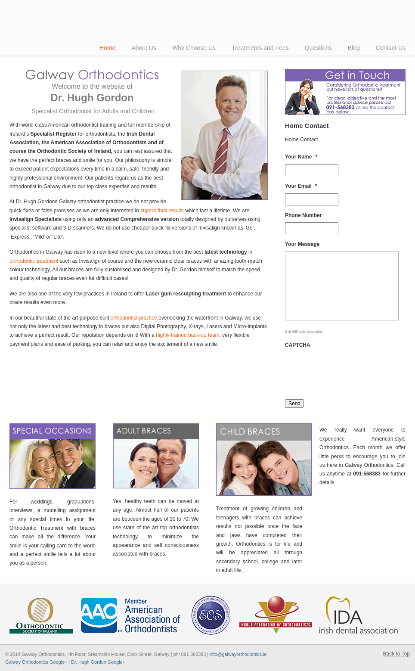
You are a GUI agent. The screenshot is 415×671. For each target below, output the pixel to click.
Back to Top (396, 654)
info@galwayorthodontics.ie (238, 654)
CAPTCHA (297, 345)
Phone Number (303, 215)
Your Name (301, 157)
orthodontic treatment (33, 261)
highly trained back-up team (187, 335)
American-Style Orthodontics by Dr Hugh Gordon (130, 8)
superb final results (162, 211)
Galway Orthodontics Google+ (36, 662)
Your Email (301, 186)
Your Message (302, 244)
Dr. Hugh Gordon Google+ (98, 662)
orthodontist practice (134, 318)
